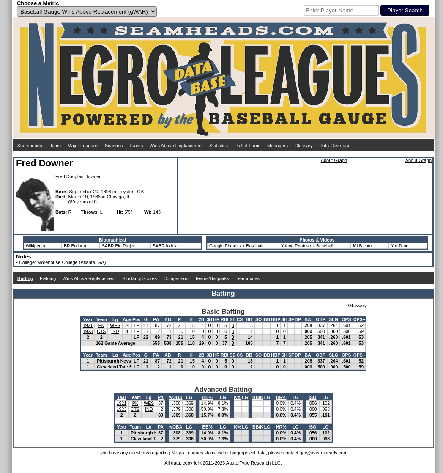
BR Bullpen (75, 245)
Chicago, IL (119, 196)
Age (127, 319)
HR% (281, 397)
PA (156, 319)
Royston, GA (131, 191)
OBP (320, 319)
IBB (266, 319)
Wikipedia (35, 245)
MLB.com (362, 245)
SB (233, 319)
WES (115, 325)
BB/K (257, 397)
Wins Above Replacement (176, 145)
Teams (136, 145)
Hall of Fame (247, 145)
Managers (277, 145)
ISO (312, 397)
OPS (346, 319)
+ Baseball (252, 245)
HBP (275, 319)
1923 (88, 331)
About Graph (334, 160)
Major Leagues (83, 145)
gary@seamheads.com (323, 452)
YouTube (399, 245)
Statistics (218, 145)
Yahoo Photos (295, 245)
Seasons (114, 145)
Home (55, 145)
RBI (224, 319)
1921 (88, 325)
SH (284, 319)
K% (237, 397)
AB (167, 319)
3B (209, 319)
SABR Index (165, 245)
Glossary (303, 145)
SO (258, 319)
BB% (207, 397)
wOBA (176, 397)
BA (308, 319)
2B (201, 319)
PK (101, 325)
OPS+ (359, 319)
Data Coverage (334, 145)
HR (216, 319)
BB (249, 319)
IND (115, 331)
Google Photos (223, 245)
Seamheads (29, 145)
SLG (333, 319)
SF (291, 319)
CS (240, 319)
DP (298, 319)
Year (88, 319)
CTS (101, 331)
